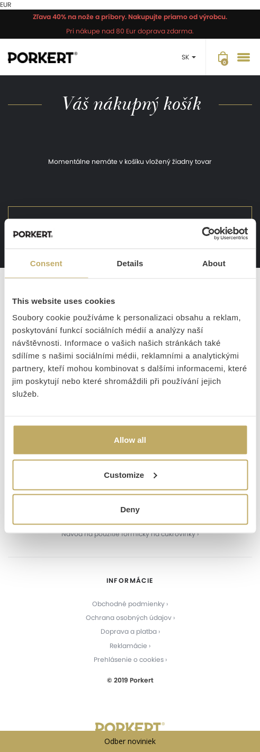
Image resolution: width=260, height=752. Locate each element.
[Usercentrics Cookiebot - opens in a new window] (201, 234)
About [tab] (214, 262)
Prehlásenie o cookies (129, 659)
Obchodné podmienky (128, 603)
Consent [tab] (46, 262)
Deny (130, 509)
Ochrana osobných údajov (129, 617)
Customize (130, 474)
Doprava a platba (129, 631)
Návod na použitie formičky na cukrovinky (128, 533)
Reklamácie (128, 645)
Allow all (130, 439)
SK (189, 57)
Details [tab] (130, 262)
